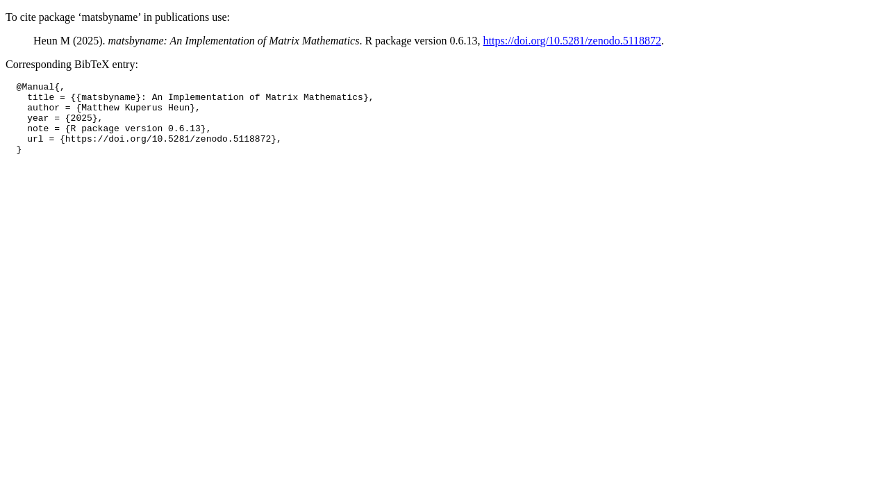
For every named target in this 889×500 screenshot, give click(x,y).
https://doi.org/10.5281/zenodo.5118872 (572, 41)
